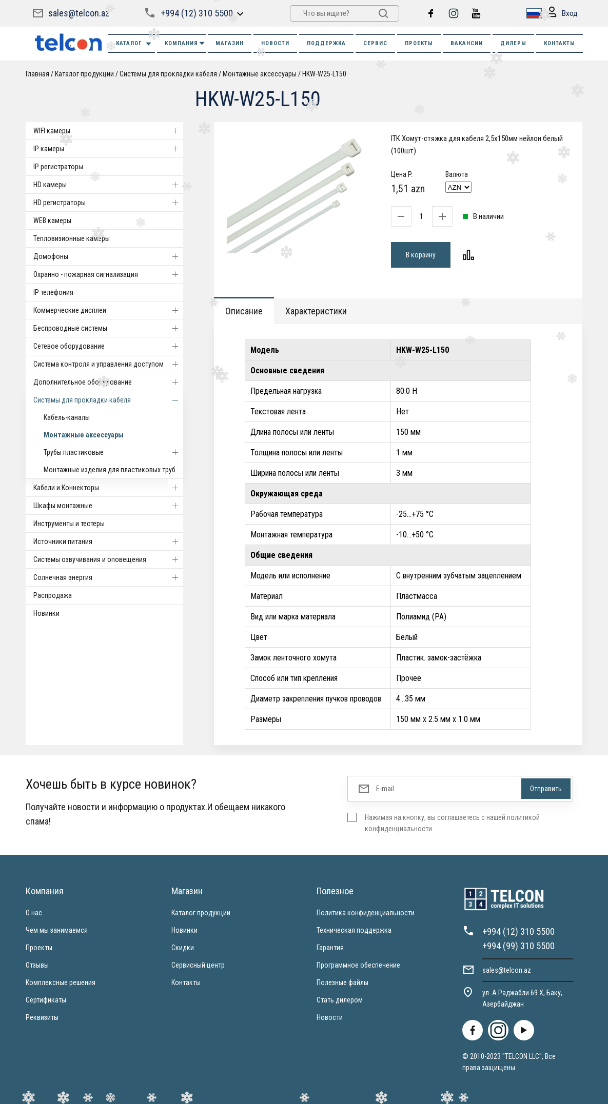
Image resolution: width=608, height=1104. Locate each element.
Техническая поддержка (354, 930)
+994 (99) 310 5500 (518, 945)
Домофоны (108, 256)
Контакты (186, 982)
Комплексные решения (60, 982)
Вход (562, 13)
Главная (37, 74)
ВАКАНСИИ (466, 43)
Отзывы (37, 965)
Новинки (46, 613)
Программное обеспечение (358, 965)
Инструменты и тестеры (69, 523)
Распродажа (52, 595)
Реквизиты (42, 1017)
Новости (330, 1017)
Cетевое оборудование (108, 346)
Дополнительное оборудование (108, 382)
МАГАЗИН (229, 43)
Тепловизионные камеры (71, 238)
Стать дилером (340, 1000)
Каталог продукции (84, 74)
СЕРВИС (375, 43)
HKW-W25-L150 (324, 74)
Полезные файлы (342, 982)
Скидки (182, 948)
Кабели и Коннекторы (108, 487)
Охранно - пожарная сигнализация (108, 274)
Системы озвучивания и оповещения (108, 559)
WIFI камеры (108, 130)
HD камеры (108, 184)
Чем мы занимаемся (57, 930)
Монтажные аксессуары (260, 74)
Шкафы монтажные (108, 505)
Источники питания (108, 541)
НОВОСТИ (275, 43)
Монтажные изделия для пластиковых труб (109, 470)
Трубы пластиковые (113, 452)
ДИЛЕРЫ (513, 43)
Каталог (134, 44)
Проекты (39, 948)
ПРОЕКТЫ (419, 43)
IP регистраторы (58, 167)
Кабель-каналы (67, 417)
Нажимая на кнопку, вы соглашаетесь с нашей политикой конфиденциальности (452, 823)
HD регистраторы (108, 202)
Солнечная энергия (108, 577)
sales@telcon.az (78, 13)
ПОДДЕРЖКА (326, 43)
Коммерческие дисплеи (108, 310)
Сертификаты (46, 1000)
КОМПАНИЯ (185, 43)
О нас (34, 913)
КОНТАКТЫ (559, 43)
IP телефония (53, 292)
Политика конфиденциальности (366, 913)
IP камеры (108, 148)
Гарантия (330, 948)
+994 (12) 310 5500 (197, 13)
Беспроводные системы (108, 328)
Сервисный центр (198, 965)
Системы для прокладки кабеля (168, 74)
